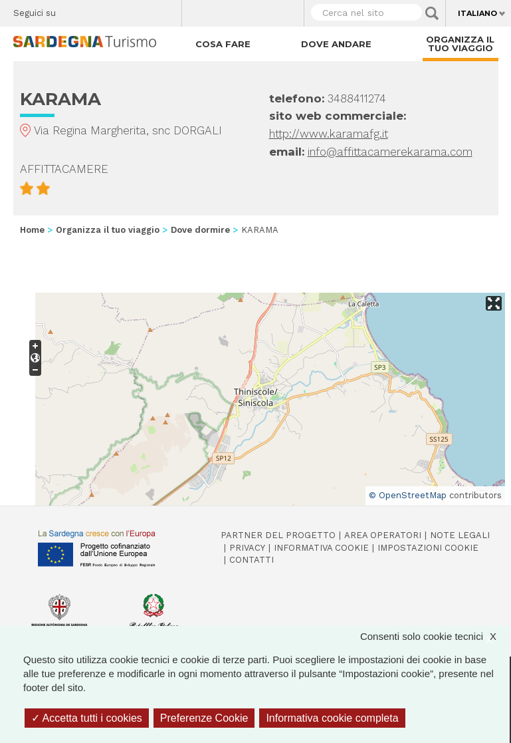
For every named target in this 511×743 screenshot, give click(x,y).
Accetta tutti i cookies (86, 718)
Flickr (143, 10)
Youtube (166, 10)
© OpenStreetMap (408, 495)
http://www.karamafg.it (328, 133)
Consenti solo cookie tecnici (435, 636)
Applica (432, 13)
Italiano (477, 13)
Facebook (73, 10)
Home (32, 230)
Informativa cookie (321, 548)
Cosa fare (223, 44)
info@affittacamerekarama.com (390, 151)
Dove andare (336, 44)
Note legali (460, 535)
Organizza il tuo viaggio (460, 43)
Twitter (96, 10)
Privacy (247, 548)
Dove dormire (200, 230)
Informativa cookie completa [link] (332, 718)
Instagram (120, 10)
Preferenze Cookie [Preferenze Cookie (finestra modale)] (204, 718)
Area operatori (382, 535)
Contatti (251, 560)
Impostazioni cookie (427, 548)
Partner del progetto (278, 535)
